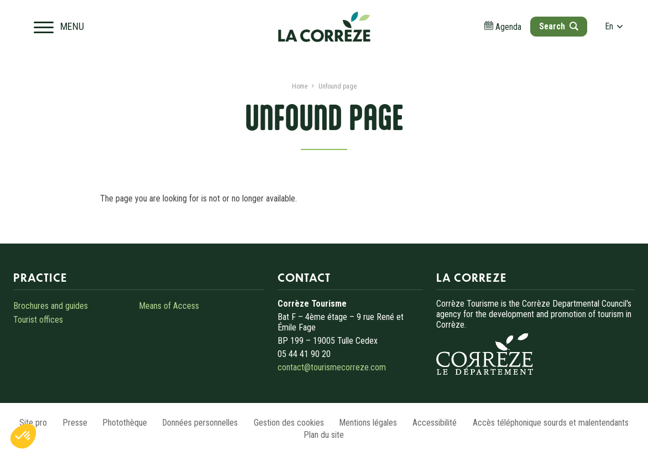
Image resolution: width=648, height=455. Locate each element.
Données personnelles (199, 422)
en (612, 27)
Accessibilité (439, 422)
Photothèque (122, 422)
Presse (70, 422)
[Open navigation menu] (60, 28)
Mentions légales (371, 422)
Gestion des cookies (290, 422)
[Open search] (556, 28)
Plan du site (324, 435)
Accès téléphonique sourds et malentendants (557, 422)
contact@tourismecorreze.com (332, 367)
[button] (23, 436)
